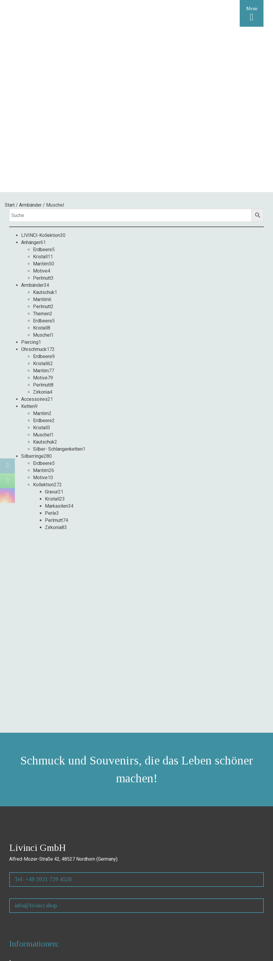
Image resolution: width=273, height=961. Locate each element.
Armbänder (30, 205)
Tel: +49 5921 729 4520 (43, 879)
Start (10, 205)
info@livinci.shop (36, 905)
